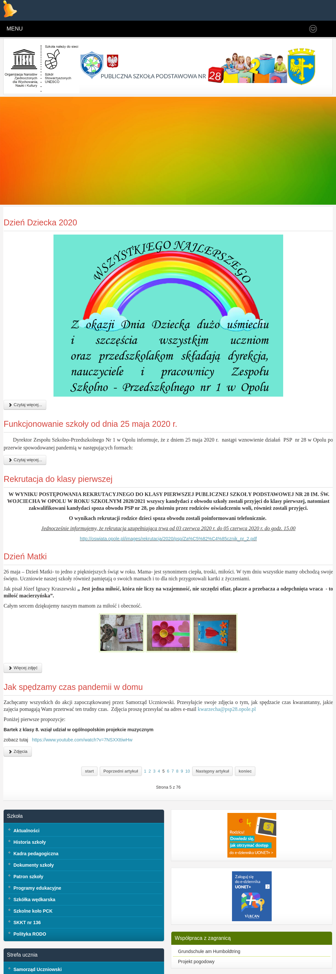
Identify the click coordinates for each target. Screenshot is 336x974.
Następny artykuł (212, 791)
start (89, 791)
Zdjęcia (18, 771)
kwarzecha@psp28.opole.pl (227, 729)
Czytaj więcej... (25, 425)
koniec (245, 791)
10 (187, 791)
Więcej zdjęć (23, 688)
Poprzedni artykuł (120, 791)
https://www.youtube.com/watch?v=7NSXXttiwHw (82, 760)
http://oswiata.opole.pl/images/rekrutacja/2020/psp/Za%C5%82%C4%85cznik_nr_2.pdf (168, 559)
